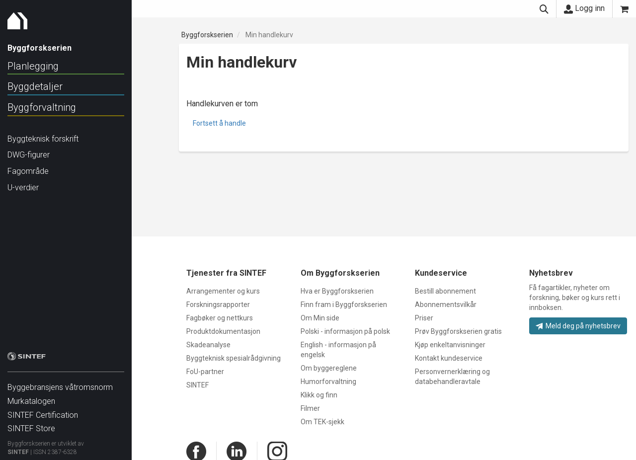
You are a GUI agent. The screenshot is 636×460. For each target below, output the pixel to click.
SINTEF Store (31, 423)
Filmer (310, 408)
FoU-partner (205, 372)
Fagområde (28, 171)
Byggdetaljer (35, 86)
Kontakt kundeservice (448, 358)
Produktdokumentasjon (223, 331)
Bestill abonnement (445, 291)
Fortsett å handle (219, 123)
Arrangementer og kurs (223, 291)
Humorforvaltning (328, 381)
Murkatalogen (31, 396)
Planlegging (33, 66)
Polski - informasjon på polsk (345, 331)
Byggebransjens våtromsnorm (60, 382)
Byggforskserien (207, 35)
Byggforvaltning (41, 107)
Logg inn (584, 8)
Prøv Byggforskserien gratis (458, 331)
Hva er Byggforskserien (337, 291)
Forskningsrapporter (218, 304)
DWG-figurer (28, 154)
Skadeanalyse (208, 345)
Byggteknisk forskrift (43, 139)
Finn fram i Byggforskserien (344, 304)
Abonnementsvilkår (446, 304)
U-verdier (23, 187)
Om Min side (320, 318)
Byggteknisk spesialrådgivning (233, 358)
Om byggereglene (329, 368)
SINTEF (18, 447)
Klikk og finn (319, 395)
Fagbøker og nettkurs (219, 318)
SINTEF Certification (42, 410)
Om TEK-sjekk (322, 422)
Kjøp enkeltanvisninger (450, 345)
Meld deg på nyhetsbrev (578, 326)
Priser (424, 318)
